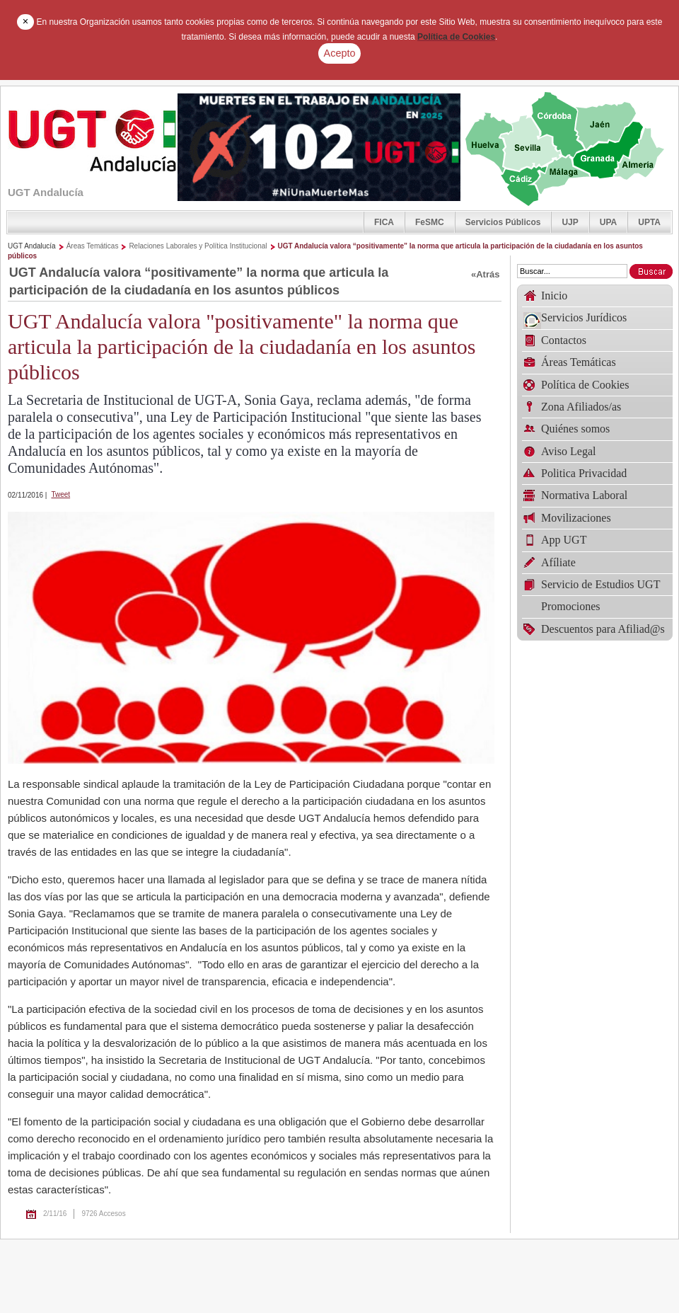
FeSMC (429, 222)
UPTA (649, 222)
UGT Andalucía (32, 246)
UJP (570, 222)
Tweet (60, 494)
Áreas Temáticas (92, 246)
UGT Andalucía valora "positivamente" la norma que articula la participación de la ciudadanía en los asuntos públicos (241, 346)
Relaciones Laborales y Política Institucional (198, 246)
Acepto (340, 53)
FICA (384, 222)
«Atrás (485, 274)
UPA (608, 222)
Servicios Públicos (503, 222)
